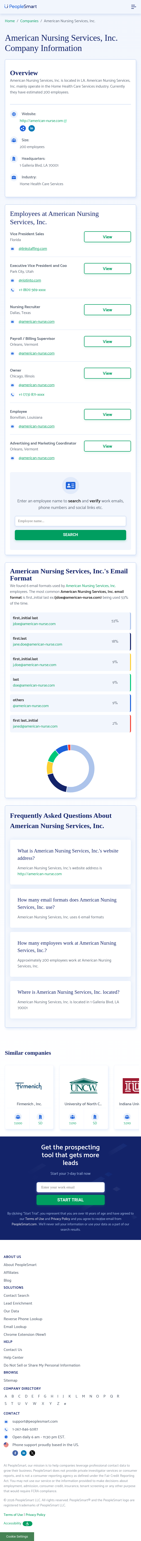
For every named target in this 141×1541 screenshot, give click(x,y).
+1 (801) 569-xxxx (32, 290)
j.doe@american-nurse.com (34, 665)
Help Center (14, 1357)
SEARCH (70, 534)
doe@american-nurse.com (34, 686)
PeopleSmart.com (24, 1224)
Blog (7, 1280)
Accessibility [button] (18, 1523)
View (107, 237)
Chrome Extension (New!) (25, 1334)
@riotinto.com (30, 281)
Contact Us (13, 1350)
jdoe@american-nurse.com (34, 624)
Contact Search (16, 1295)
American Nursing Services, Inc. (91, 586)
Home (10, 21)
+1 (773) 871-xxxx (31, 395)
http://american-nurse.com (41, 121)
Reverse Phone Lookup (23, 1319)
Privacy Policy (60, 1219)
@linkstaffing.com (33, 249)
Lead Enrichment (18, 1303)
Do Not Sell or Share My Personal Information (42, 1365)
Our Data (11, 1311)
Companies (29, 21)
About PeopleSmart (20, 1265)
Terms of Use (34, 1219)
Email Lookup (15, 1327)
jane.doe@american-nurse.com (37, 645)
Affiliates (11, 1272)
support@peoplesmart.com (31, 1421)
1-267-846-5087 (21, 1429)
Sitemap (11, 1380)
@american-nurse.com (37, 322)
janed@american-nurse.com (35, 727)
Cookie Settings (17, 1536)
